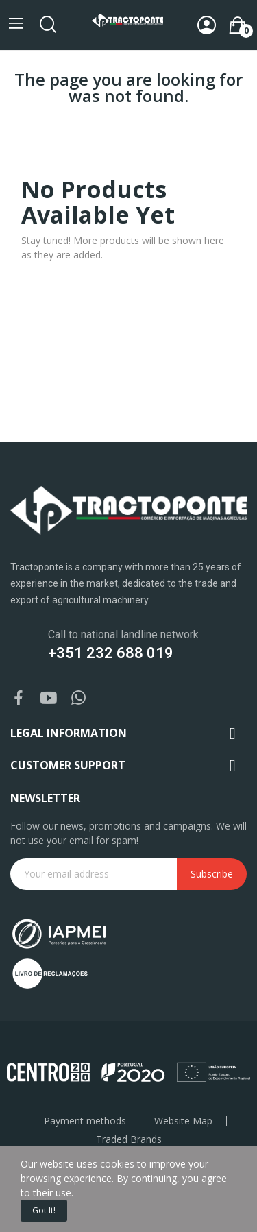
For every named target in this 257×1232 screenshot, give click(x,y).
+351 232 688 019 (110, 653)
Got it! (44, 1210)
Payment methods (85, 1121)
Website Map (183, 1121)
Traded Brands (129, 1139)
